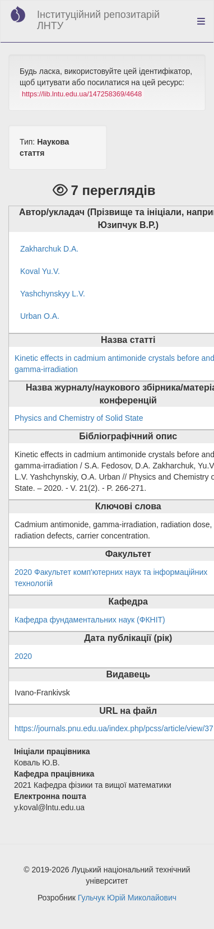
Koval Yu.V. (40, 271)
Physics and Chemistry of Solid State (79, 418)
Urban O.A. (39, 316)
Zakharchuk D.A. (49, 248)
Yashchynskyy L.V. (52, 293)
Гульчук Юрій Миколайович (127, 897)
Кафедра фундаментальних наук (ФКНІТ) (90, 619)
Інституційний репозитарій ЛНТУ (98, 20)
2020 (23, 656)
